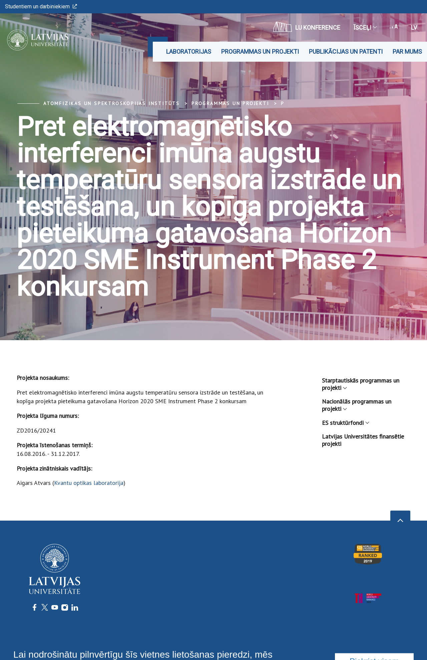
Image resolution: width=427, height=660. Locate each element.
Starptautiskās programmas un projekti (360, 384)
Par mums (407, 51)
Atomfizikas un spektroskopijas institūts (111, 103)
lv (414, 27)
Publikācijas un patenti (346, 51)
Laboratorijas (188, 51)
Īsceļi (365, 27)
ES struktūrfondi (345, 423)
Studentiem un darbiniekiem (41, 6)
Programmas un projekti (260, 51)
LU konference (306, 26)
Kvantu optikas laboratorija (88, 483)
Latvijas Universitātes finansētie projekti (363, 440)
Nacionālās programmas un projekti (356, 405)
